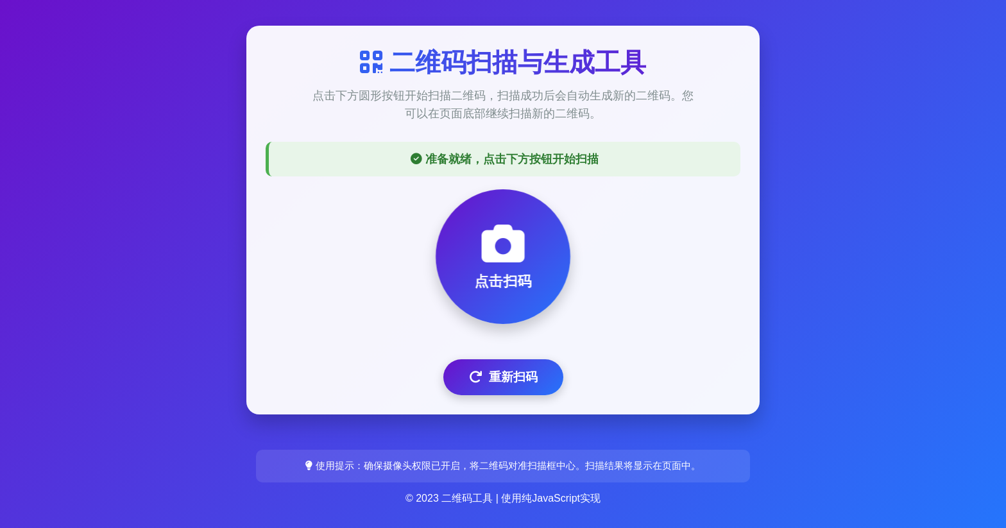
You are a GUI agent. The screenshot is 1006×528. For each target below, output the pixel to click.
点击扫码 (503, 256)
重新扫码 (503, 377)
